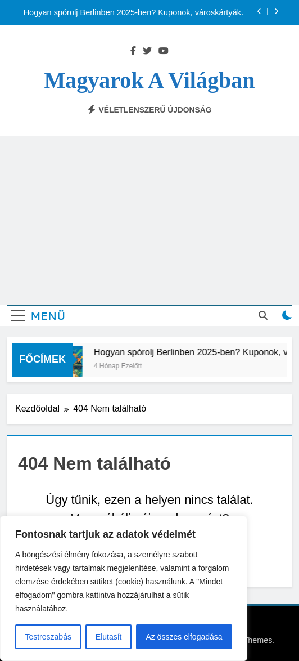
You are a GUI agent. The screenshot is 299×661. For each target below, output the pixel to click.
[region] (123, 588)
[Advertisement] (149, 221)
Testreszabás (48, 636)
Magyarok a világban (149, 80)
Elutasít (109, 636)
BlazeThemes (247, 640)
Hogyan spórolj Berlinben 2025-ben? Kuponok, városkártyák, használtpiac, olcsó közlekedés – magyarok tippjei (133, 12)
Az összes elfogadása (184, 636)
